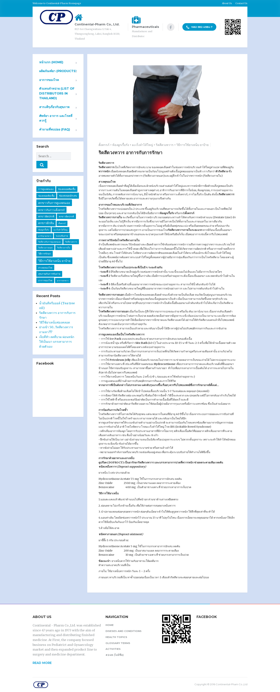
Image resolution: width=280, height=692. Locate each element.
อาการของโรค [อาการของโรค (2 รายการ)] (45, 272)
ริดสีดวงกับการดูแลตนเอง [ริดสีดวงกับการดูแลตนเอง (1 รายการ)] (49, 233)
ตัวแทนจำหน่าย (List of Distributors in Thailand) (56, 93)
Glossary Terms (118, 643)
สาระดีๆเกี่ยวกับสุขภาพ (54, 107)
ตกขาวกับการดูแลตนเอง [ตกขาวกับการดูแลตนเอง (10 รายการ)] (54, 194)
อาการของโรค (49, 80)
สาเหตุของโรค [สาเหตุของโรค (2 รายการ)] (45, 259)
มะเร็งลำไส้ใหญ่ (142, 145)
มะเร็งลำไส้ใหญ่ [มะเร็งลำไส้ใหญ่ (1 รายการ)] (60, 221)
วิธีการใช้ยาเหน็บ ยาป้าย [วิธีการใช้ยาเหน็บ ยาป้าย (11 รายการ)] (54, 252)
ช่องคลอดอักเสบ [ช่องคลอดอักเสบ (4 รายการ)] (68, 187)
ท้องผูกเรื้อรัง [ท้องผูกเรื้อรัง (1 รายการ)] (43, 221)
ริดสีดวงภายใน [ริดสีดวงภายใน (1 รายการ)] (63, 239)
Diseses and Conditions (124, 630)
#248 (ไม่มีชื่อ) (115, 654)
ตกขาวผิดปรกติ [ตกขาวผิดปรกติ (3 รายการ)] (46, 208)
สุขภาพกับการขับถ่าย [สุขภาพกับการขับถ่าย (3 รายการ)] (49, 265)
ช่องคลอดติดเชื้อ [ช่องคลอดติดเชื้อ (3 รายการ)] (67, 180)
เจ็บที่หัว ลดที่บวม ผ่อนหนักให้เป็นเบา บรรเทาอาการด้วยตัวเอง (56, 333)
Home (110, 624)
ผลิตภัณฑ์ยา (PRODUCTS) (58, 71)
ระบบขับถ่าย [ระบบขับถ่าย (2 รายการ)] (62, 227)
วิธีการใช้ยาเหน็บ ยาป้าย (192, 145)
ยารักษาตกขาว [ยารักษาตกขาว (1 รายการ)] (44, 227)
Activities (113, 648)
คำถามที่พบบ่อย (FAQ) (54, 129)
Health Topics (116, 637)
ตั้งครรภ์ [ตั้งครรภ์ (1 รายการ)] (62, 215)
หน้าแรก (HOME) (51, 62)
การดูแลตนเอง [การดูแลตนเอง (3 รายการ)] (46, 180)
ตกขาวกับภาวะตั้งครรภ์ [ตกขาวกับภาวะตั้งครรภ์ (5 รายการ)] (51, 201)
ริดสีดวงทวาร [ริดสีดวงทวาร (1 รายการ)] (71, 233)
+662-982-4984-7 (199, 27)
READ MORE (42, 663)
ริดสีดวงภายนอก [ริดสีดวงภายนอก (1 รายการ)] (45, 239)
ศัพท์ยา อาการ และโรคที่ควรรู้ (55, 118)
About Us (227, 3)
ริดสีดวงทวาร (165, 145)
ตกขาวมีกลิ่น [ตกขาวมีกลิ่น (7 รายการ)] (46, 214)
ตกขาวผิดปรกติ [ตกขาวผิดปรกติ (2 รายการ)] (66, 208)
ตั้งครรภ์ (104, 145)
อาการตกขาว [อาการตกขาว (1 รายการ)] (63, 272)
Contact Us (241, 3)
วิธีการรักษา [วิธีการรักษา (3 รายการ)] (44, 245)
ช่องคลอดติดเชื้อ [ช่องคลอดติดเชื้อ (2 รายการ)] (46, 187)
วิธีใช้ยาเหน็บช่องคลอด (54, 314)
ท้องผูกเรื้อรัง (120, 145)
